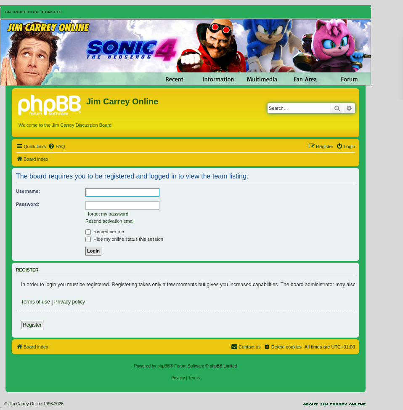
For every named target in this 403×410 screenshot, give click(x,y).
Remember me (104, 231)
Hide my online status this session (124, 239)
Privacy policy (69, 302)
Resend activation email (110, 221)
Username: (28, 191)
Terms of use (35, 302)
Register (32, 325)
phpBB (163, 366)
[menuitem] (56, 146)
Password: (28, 204)
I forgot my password (106, 213)
